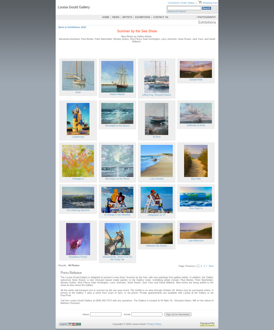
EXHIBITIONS (142, 17)
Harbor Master (117, 94)
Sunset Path (195, 79)
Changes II (78, 178)
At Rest (157, 136)
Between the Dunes (156, 245)
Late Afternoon (196, 240)
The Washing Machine (78, 210)
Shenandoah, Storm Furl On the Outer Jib (117, 258)
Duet (78, 92)
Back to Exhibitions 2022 (72, 27)
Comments (173, 2)
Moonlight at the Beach (117, 125)
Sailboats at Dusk (196, 125)
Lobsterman (78, 136)
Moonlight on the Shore (117, 178)
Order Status (187, 2)
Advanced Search (176, 11)
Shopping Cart (207, 2)
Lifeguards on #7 (156, 215)
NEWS (115, 17)
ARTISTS (127, 17)
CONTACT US (160, 17)
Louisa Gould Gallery (74, 7)
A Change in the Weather (117, 214)
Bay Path (196, 178)
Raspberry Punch (78, 257)
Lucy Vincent (156, 178)
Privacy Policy (154, 324)
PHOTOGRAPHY (207, 17)
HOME (105, 17)
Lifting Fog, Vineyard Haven (156, 95)
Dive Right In (196, 208)
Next (211, 266)
